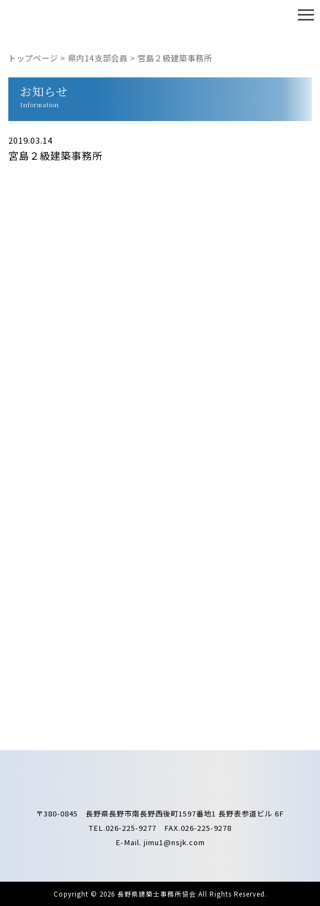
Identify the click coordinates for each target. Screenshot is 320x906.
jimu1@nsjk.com (174, 842)
